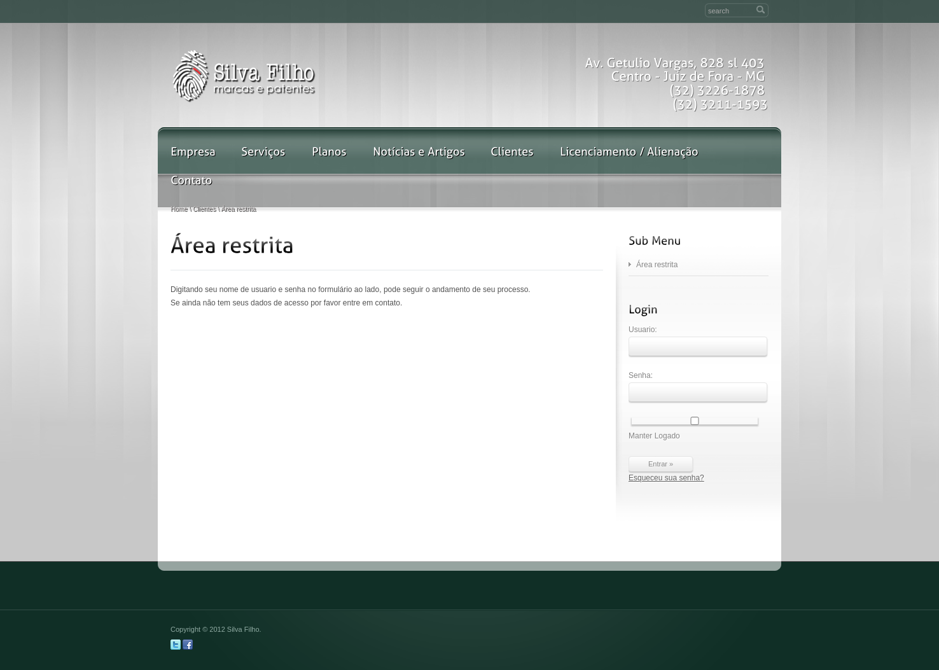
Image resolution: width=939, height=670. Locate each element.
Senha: (698, 386)
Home (179, 209)
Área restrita (657, 264)
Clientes (204, 209)
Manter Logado (693, 428)
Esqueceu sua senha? (666, 477)
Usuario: (698, 340)
